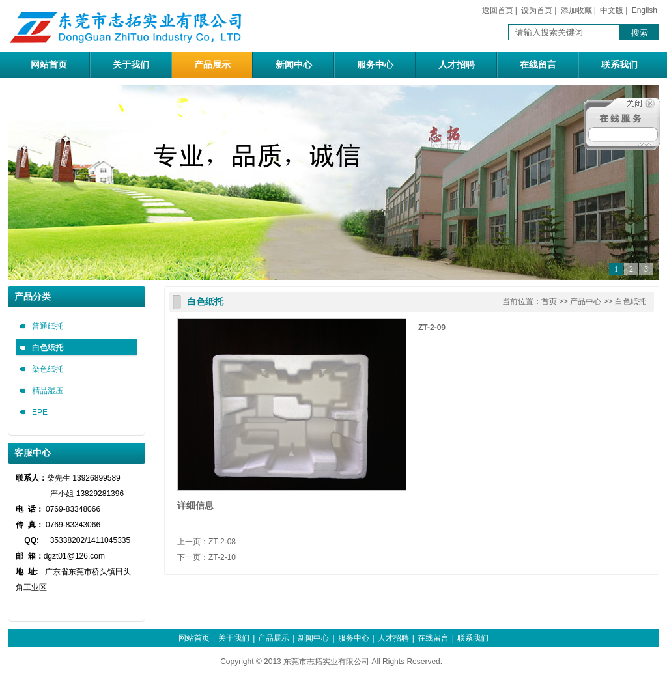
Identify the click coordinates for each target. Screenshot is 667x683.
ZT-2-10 (222, 557)
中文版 (611, 10)
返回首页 (497, 10)
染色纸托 (47, 369)
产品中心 (585, 301)
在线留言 (538, 65)
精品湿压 (47, 390)
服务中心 (375, 65)
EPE (40, 412)
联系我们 (619, 65)
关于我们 (131, 65)
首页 (549, 301)
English (644, 10)
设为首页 (536, 10)
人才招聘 (456, 65)
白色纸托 (47, 347)
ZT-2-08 (222, 541)
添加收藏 (576, 10)
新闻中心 (294, 65)
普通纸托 (47, 326)
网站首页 (49, 65)
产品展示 (212, 65)
